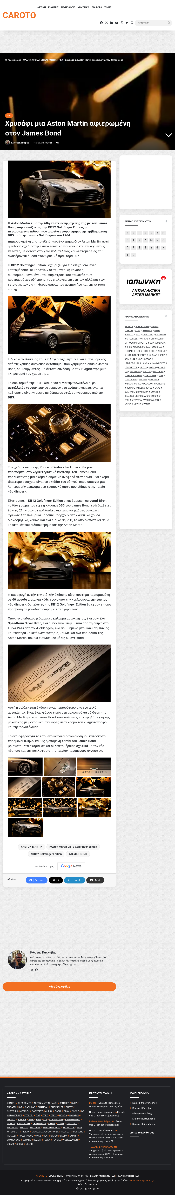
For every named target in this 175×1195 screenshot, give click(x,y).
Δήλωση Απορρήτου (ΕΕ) (102, 1176)
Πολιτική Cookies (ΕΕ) (128, 1176)
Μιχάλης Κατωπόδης (143, 1118)
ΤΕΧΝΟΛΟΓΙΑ (68, 7)
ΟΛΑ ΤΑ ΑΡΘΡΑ (31, 60)
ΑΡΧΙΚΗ (41, 7)
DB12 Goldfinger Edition (47, 854)
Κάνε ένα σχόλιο (59, 986)
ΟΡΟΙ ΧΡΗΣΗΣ (56, 1176)
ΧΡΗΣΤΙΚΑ (83, 7)
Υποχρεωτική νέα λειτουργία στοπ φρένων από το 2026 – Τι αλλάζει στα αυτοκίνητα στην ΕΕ (106, 1138)
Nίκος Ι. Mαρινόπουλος (100, 1112)
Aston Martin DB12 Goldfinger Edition (74, 846)
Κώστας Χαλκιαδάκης (143, 1124)
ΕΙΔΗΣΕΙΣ (53, 7)
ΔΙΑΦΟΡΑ (97, 7)
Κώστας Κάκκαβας (20, 143)
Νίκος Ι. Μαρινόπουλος (144, 1102)
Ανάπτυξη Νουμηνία (88, 1184)
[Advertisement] (59, 916)
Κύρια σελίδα (13, 60)
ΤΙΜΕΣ (107, 7)
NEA (61, 60)
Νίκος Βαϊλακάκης (142, 1113)
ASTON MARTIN (32, 846)
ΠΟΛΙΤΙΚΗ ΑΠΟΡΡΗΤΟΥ (76, 1176)
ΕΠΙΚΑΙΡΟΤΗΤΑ (48, 60)
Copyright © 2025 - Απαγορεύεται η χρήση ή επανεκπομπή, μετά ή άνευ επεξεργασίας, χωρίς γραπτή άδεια (74, 1180)
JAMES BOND (78, 854)
